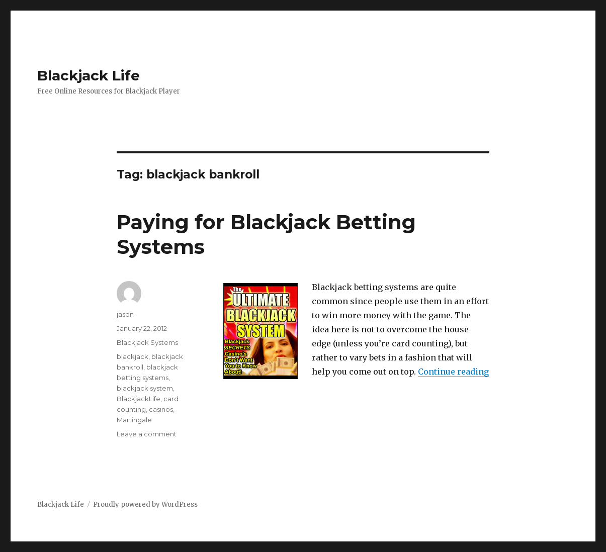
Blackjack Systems (147, 342)
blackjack (132, 356)
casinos (161, 409)
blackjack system (145, 388)
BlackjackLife (138, 399)
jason (125, 314)
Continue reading (453, 371)
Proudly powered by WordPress (145, 504)
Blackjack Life (88, 75)
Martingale (134, 420)
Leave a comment (147, 434)
